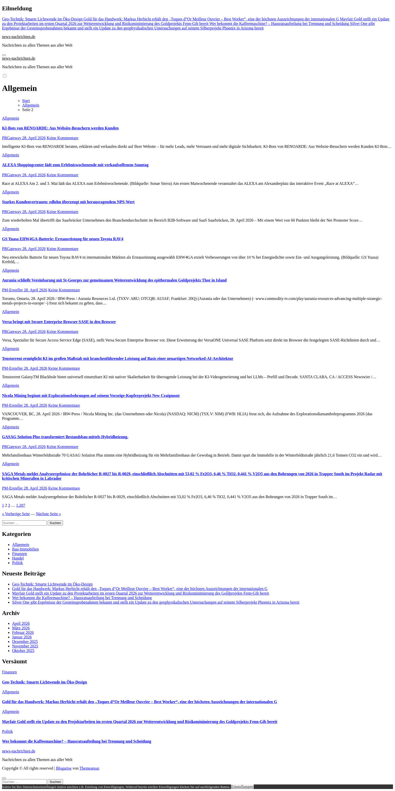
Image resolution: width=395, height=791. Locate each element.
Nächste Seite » (48, 514)
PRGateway (12, 138)
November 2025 (25, 646)
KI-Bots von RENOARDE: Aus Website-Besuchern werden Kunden (60, 128)
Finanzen (19, 554)
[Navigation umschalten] (4, 55)
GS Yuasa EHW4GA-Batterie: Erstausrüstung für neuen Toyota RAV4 (62, 239)
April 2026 (21, 623)
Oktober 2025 (23, 650)
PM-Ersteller (13, 290)
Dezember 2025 (25, 641)
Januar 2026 (22, 637)
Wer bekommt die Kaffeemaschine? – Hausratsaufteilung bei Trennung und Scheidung (82, 598)
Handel (18, 558)
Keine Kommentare (62, 138)
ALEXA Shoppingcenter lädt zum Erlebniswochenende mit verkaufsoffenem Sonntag (75, 165)
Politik (17, 563)
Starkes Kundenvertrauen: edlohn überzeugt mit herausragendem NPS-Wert (68, 202)
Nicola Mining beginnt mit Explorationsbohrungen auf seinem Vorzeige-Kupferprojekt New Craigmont (91, 395)
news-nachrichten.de (18, 37)
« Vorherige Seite (16, 514)
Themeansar (89, 768)
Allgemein (10, 118)
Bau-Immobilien (25, 549)
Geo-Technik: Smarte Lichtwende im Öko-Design (52, 584)
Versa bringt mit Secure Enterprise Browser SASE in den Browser (59, 322)
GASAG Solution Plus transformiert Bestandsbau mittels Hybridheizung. (65, 437)
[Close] (4, 778)
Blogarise (63, 768)
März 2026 (21, 628)
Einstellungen (242, 786)
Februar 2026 (23, 632)
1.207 (20, 505)
